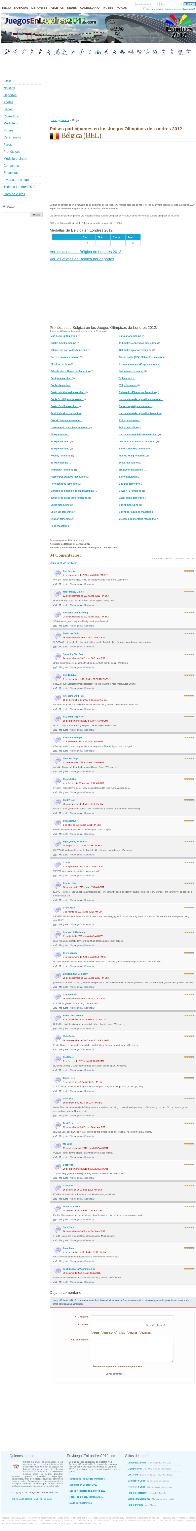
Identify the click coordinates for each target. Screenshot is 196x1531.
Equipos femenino (130, 483)
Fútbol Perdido (142, 1505)
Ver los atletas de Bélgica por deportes (82, 259)
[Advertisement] (102, 87)
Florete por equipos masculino (68, 476)
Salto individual (128, 476)
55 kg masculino (60, 441)
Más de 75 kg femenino (132, 455)
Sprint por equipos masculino (136, 512)
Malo (96, 1333)
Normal (121, 1333)
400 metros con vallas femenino (137, 441)
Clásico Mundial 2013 (151, 1499)
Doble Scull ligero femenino (67, 399)
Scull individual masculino (66, 413)
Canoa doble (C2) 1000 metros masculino (143, 357)
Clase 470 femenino (130, 490)
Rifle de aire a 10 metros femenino (70, 371)
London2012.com (149, 1462)
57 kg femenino (128, 385)
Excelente (147, 1333)
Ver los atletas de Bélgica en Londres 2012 (85, 252)
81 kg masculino (60, 448)
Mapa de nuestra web (81, 1503)
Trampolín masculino (131, 469)
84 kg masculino (129, 427)
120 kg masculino (129, 420)
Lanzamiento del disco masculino (138, 434)
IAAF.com (151, 1475)
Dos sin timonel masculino (66, 420)
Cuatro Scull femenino (64, 343)
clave (162, 4)
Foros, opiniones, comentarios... (87, 1497)
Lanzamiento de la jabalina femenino (140, 413)
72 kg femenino (60, 434)
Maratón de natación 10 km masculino (73, 490)
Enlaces (38, 1499)
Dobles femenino (61, 385)
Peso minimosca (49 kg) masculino (139, 364)
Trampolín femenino (62, 469)
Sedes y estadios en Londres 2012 (88, 1491)
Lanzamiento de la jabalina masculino (141, 399)
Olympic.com (149, 1468)
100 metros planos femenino (135, 350)
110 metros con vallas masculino (138, 343)
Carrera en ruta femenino (65, 357)
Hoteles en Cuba (150, 1487)
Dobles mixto (127, 378)
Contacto (48, 1499)
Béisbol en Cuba (148, 1481)
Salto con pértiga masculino (135, 406)
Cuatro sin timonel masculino (68, 392)
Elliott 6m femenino (62, 512)
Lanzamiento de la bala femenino (70, 427)
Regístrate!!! (189, 9)
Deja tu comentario (65, 562)
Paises (65, 120)
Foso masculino (60, 526)
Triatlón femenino (61, 519)
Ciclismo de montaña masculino (138, 519)
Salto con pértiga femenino (135, 448)
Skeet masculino (60, 364)
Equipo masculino (61, 378)
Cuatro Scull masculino (64, 406)
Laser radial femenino (132, 497)
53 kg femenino (60, 462)
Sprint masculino (129, 504)
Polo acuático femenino (64, 483)
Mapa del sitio (25, 1499)
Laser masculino (60, 504)
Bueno (133, 1333)
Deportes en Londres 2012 (83, 1485)
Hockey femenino (61, 455)
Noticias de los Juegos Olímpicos (87, 1479)
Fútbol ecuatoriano (147, 1493)
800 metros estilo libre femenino (69, 497)
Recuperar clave (172, 9)
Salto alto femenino (130, 336)
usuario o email (143, 4)
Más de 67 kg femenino (64, 336)
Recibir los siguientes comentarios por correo (118, 1366)
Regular (108, 1333)
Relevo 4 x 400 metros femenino (137, 392)
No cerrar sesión (155, 9)
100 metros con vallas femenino (69, 350)
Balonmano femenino (131, 371)
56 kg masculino (129, 462)
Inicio (54, 120)
